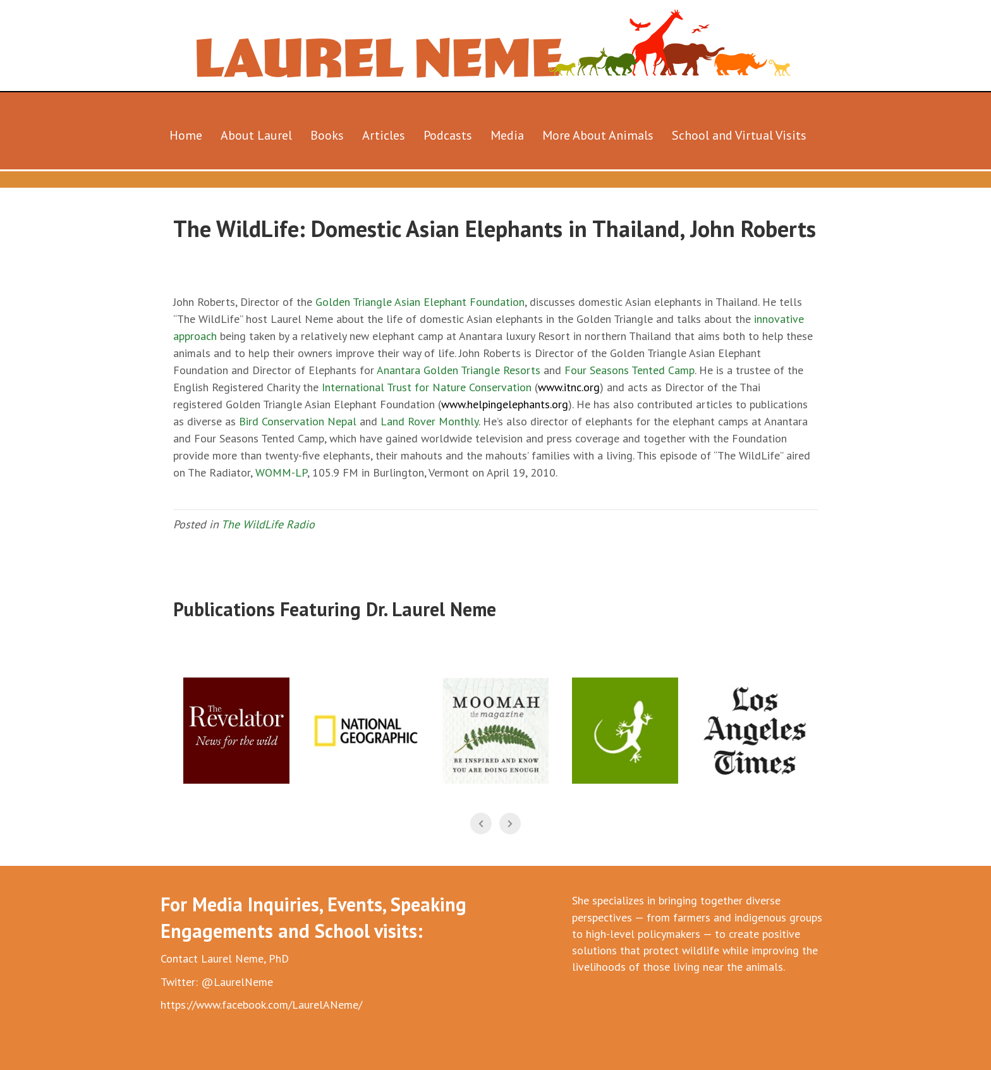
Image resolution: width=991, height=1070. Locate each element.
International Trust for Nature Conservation (427, 387)
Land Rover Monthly (429, 421)
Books (327, 135)
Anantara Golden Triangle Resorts (458, 370)
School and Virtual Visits (739, 135)
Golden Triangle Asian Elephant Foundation (420, 302)
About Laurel (256, 135)
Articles (383, 135)
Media (507, 135)
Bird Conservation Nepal (297, 421)
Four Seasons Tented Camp (629, 370)
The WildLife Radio (268, 524)
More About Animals (598, 135)
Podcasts (447, 135)
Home (185, 135)
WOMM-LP (281, 472)
